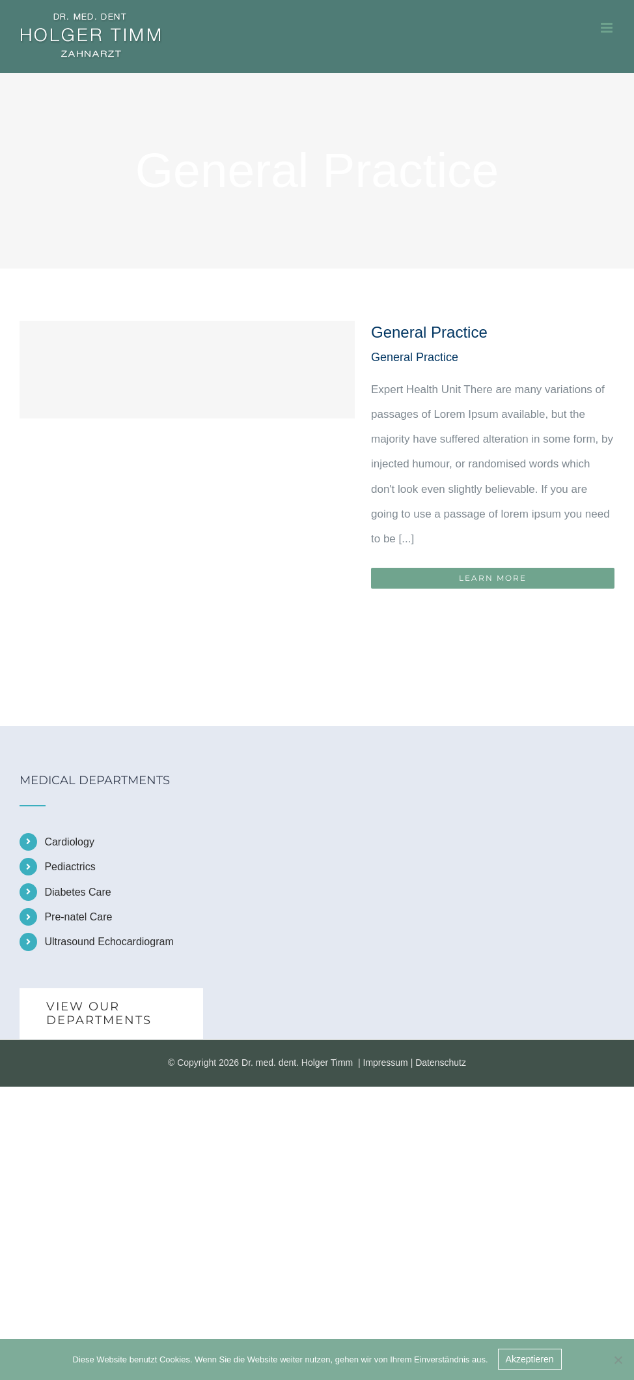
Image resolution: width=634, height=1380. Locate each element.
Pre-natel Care (78, 916)
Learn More (493, 578)
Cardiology (69, 841)
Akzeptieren (530, 1359)
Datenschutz (440, 1062)
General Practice (429, 332)
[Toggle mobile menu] (607, 28)
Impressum (385, 1062)
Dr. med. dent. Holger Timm (297, 1062)
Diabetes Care (77, 892)
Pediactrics (69, 866)
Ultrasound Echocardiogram (108, 941)
